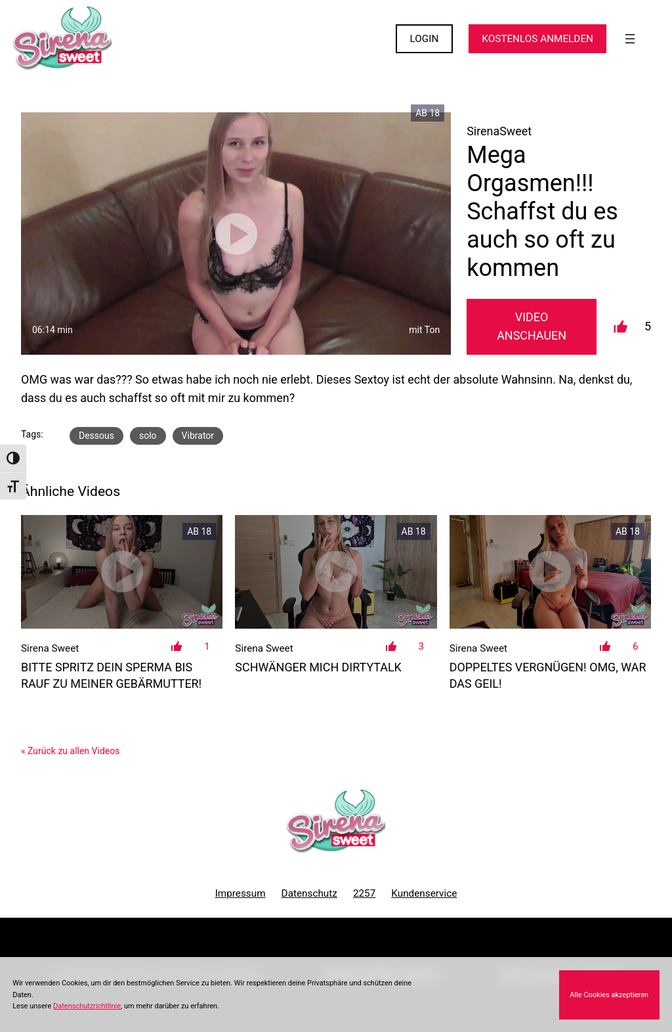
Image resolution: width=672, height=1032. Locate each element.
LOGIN (424, 39)
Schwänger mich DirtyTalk (318, 667)
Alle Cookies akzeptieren (609, 995)
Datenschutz (309, 893)
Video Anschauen (531, 326)
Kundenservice (424, 893)
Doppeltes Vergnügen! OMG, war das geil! (548, 675)
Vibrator (198, 435)
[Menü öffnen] (630, 39)
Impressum (240, 893)
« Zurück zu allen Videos (70, 751)
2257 (364, 893)
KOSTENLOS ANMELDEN (537, 39)
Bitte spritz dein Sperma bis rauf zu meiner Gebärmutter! (111, 675)
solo (148, 435)
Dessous (96, 435)
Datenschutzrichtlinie (87, 1006)
